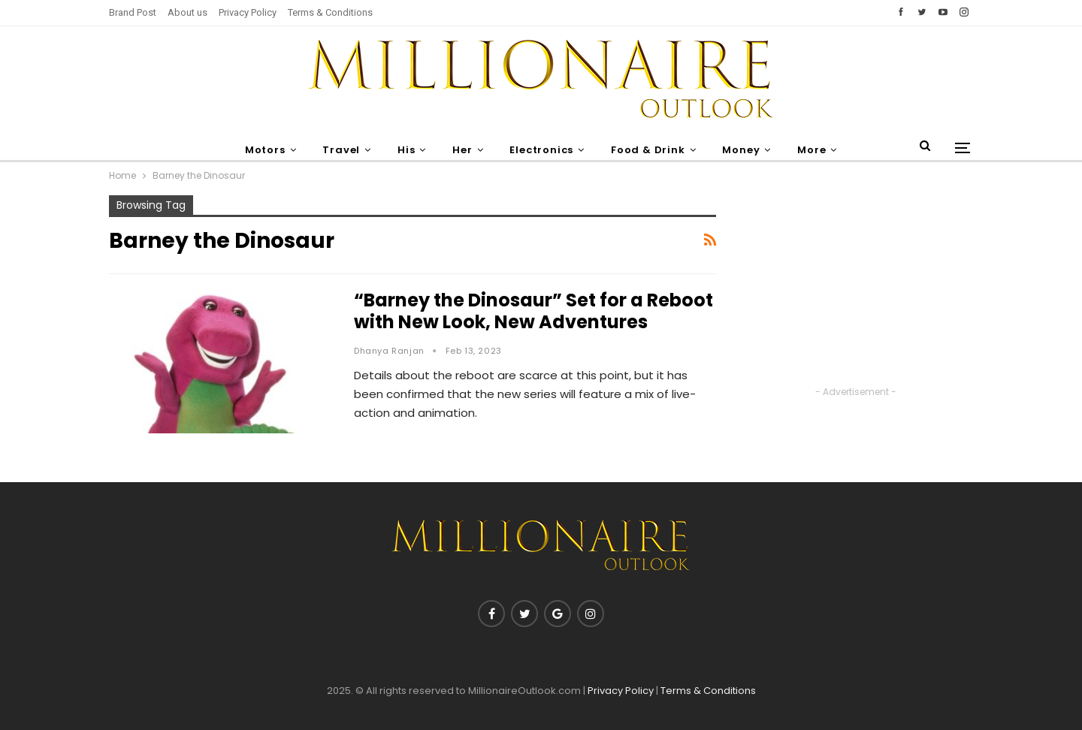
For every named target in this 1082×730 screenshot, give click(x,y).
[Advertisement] (856, 289)
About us (187, 12)
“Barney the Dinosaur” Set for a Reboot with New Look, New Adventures (533, 311)
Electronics (541, 150)
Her (462, 150)
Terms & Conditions (330, 12)
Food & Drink (648, 150)
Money (741, 150)
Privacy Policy (248, 12)
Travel (341, 150)
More (811, 150)
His (406, 150)
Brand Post (132, 12)
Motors (265, 150)
